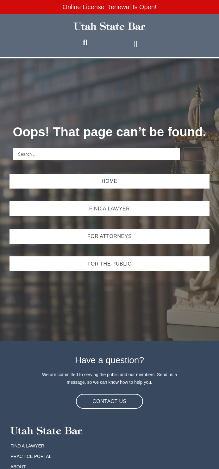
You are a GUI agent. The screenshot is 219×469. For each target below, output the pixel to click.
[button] (135, 43)
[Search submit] (194, 154)
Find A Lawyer (27, 445)
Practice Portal (30, 456)
